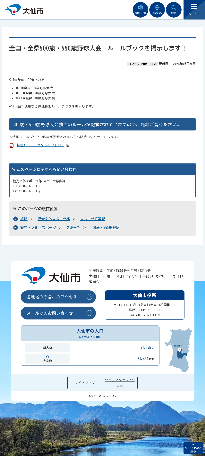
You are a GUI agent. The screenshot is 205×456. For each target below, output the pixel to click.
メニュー (194, 9)
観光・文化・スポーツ (38, 227)
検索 (173, 9)
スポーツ (73, 227)
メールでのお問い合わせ (50, 313)
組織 (24, 219)
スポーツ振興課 (92, 219)
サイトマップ (85, 382)
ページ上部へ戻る (193, 450)
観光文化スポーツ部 (54, 219)
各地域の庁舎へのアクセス (52, 297)
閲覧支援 (140, 9)
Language (157, 9)
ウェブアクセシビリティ (120, 383)
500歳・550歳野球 (105, 227)
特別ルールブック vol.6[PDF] (40, 145)
